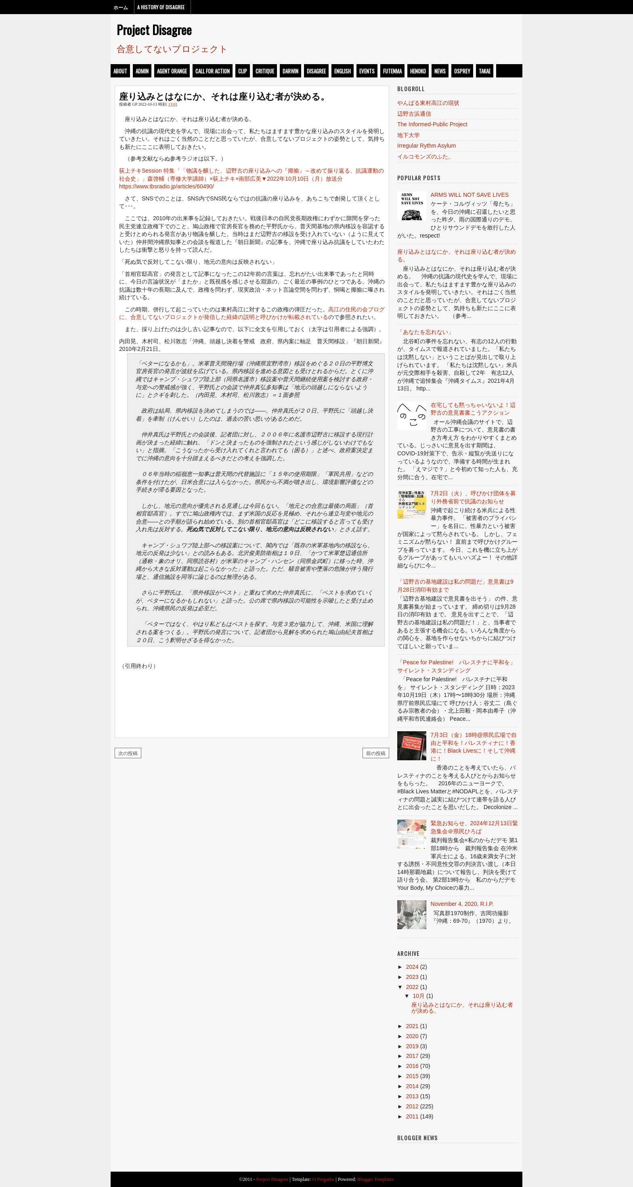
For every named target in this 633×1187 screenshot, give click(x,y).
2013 (412, 1096)
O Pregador (323, 1179)
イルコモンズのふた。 (425, 156)
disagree (316, 71)
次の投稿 (128, 752)
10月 (419, 996)
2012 (412, 1106)
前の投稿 (376, 752)
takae (484, 71)
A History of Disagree (160, 7)
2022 (412, 987)
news (440, 71)
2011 (412, 1116)
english (342, 71)
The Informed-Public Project (432, 124)
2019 (412, 1046)
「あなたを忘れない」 (425, 332)
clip (242, 71)
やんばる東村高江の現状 (428, 103)
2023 (412, 977)
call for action (212, 71)
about (120, 71)
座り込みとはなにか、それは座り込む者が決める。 (224, 95)
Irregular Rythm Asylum (426, 145)
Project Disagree (154, 29)
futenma (392, 71)
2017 (412, 1056)
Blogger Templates (375, 1179)
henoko (418, 71)
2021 (412, 1026)
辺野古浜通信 (414, 114)
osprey (462, 71)
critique (265, 71)
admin (142, 71)
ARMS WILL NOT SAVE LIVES (470, 195)
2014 (412, 1086)
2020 (412, 1036)
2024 (412, 967)
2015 (412, 1076)
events (367, 71)
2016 (412, 1066)
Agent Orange (172, 71)
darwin (290, 71)
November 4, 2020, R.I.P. (462, 904)
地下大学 (408, 135)
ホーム (120, 7)
